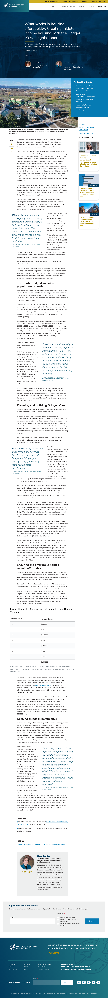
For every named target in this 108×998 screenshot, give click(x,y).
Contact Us (13, 969)
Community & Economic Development (37, 844)
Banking (91, 6)
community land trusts (43, 685)
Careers (85, 1)
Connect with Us (98, 1)
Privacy (82, 994)
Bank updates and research (68, 917)
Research (82, 6)
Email (12, 917)
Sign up (91, 921)
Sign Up (67, 982)
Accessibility (72, 994)
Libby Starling (68, 63)
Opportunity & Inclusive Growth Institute (70, 924)
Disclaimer (61, 994)
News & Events (43, 967)
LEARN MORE (53, 953)
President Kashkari (44, 969)
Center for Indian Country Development (68, 920)
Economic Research (68, 964)
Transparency (92, 994)
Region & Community (69, 6)
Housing (20, 844)
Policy (100, 6)
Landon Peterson (39, 63)
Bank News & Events (70, 1)
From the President (52, 1)
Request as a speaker (27, 872)
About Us (55, 6)
